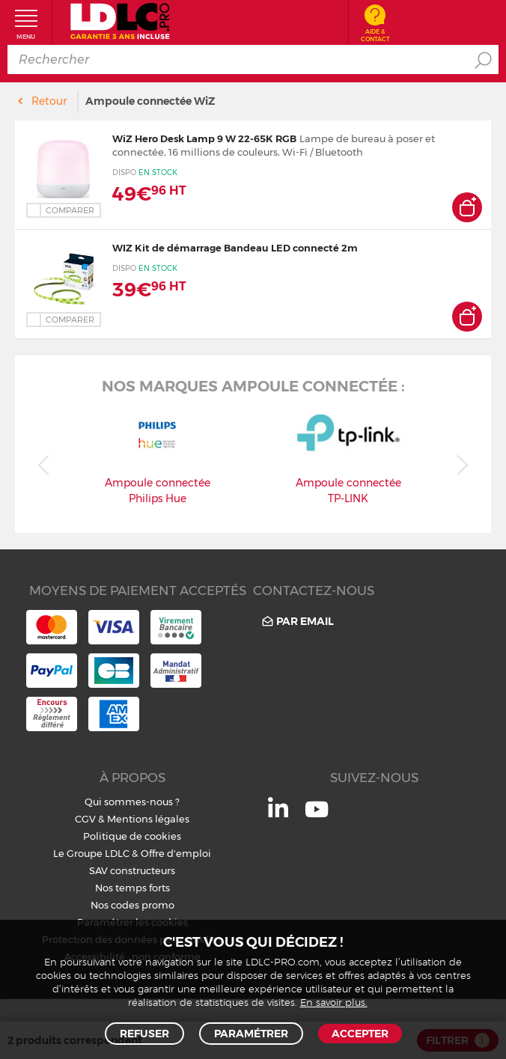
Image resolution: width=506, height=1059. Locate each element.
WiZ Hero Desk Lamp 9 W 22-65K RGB (204, 138)
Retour (49, 101)
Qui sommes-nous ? (132, 802)
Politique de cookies (132, 836)
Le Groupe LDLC (91, 853)
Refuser (144, 1033)
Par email (297, 621)
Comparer (70, 210)
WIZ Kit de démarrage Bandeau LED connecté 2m (235, 248)
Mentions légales (148, 819)
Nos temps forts (132, 888)
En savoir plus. (334, 1003)
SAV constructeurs (132, 870)
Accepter (360, 1033)
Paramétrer (251, 1033)
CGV (85, 819)
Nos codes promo (132, 905)
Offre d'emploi (176, 853)
